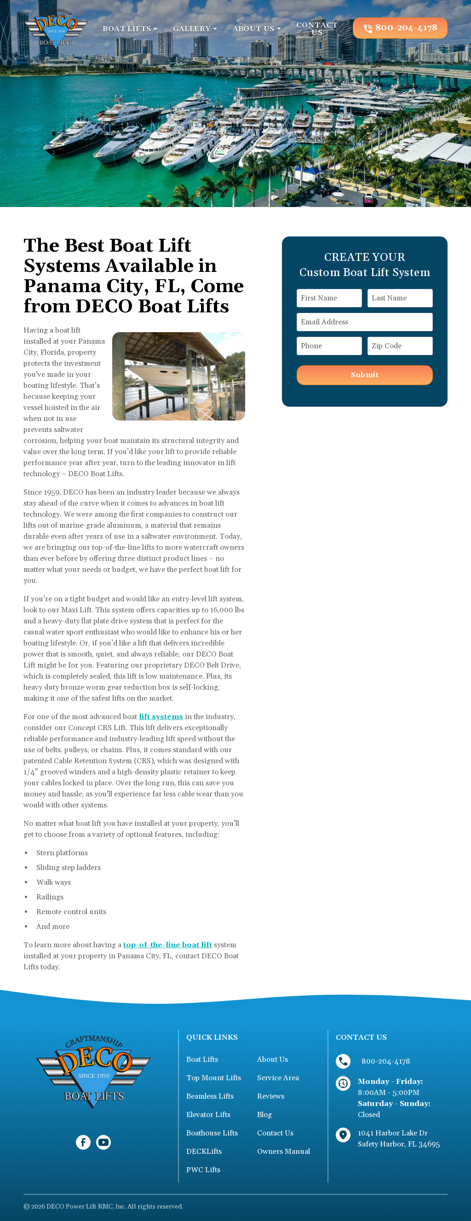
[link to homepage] (55, 28)
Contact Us (275, 1133)
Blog (264, 1114)
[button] (130, 29)
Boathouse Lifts (212, 1133)
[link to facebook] (83, 1142)
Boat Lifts (202, 1059)
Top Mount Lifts (213, 1078)
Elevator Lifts (208, 1114)
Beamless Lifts (210, 1096)
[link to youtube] (103, 1142)
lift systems (161, 716)
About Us (272, 1059)
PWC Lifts (203, 1170)
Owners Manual (283, 1151)
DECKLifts (204, 1151)
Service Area (278, 1078)
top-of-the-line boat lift (167, 945)
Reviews (270, 1096)
